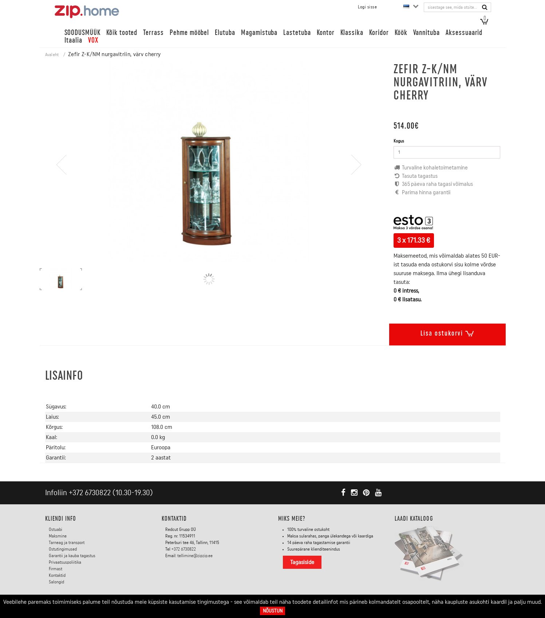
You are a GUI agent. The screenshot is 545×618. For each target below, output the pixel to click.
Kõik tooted (121, 32)
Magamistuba (259, 32)
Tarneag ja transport (67, 542)
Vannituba (426, 32)
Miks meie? (292, 518)
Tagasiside (302, 562)
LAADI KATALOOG (414, 518)
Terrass (153, 32)
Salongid (56, 582)
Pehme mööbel (189, 32)
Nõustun (273, 611)
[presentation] (61, 185)
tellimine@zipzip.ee (195, 556)
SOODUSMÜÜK (82, 32)
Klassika (352, 32)
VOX (93, 40)
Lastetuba (297, 32)
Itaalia (73, 40)
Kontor (326, 32)
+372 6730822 (90, 493)
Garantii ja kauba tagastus (72, 556)
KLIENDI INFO (60, 518)
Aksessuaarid (464, 32)
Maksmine (58, 536)
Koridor (379, 32)
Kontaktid (57, 575)
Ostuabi (55, 529)
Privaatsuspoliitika (65, 562)
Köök (401, 32)
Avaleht (52, 54)
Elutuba (225, 32)
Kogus (399, 141)
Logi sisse (367, 7)
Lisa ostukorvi (447, 332)
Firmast (55, 569)
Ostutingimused (63, 549)
